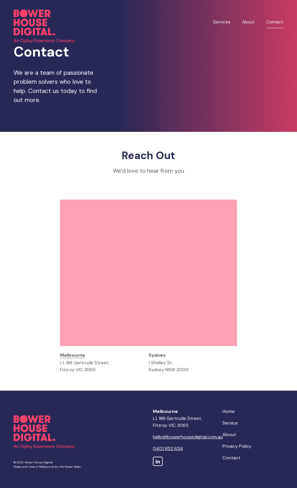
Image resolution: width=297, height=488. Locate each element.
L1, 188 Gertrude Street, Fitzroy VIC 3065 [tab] (84, 362)
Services (222, 22)
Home (228, 411)
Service (230, 423)
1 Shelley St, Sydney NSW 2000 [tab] (168, 362)
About (248, 22)
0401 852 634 (168, 448)
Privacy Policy (236, 446)
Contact (274, 22)
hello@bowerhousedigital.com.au (188, 437)
